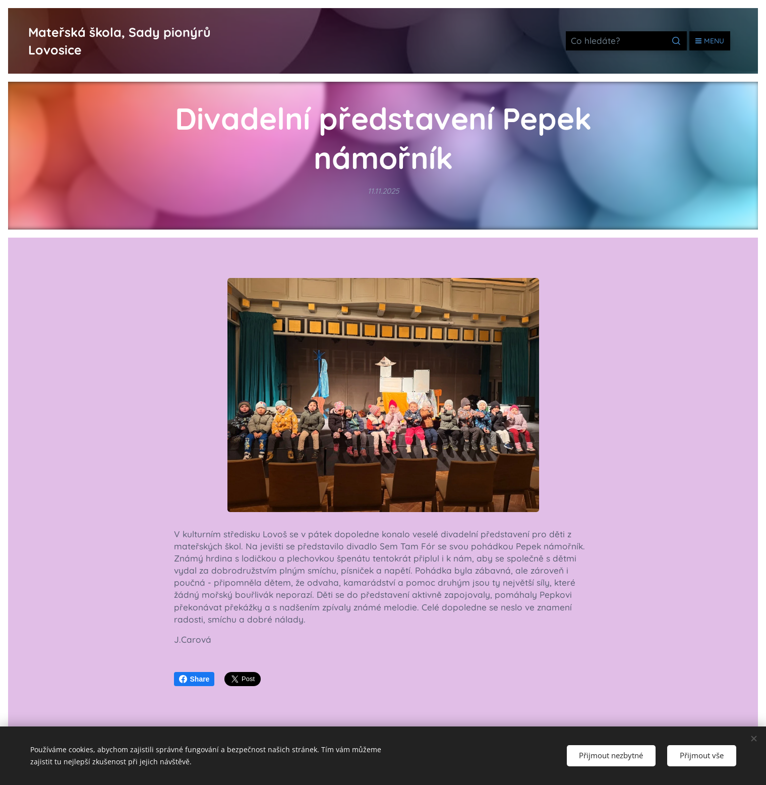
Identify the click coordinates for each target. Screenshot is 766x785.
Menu (709, 40)
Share (194, 679)
